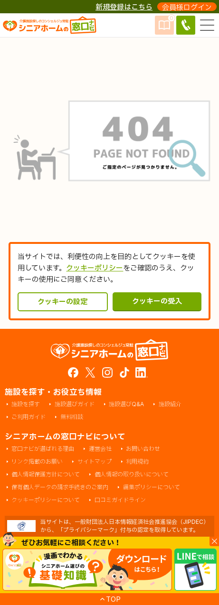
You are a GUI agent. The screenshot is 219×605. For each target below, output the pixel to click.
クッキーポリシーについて (45, 500)
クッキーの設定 (62, 301)
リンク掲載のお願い (37, 462)
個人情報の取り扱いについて (132, 475)
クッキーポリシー (94, 267)
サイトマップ (94, 462)
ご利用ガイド (28, 417)
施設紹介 (170, 404)
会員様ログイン (187, 7)
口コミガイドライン (120, 500)
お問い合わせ (143, 449)
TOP (113, 599)
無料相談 (71, 417)
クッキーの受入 (157, 301)
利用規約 (137, 462)
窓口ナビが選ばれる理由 (42, 449)
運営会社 (100, 449)
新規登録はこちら (123, 6)
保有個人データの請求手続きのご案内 (59, 487)
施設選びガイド (75, 404)
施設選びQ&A (126, 404)
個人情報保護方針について (45, 475)
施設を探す (25, 404)
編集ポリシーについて (151, 487)
